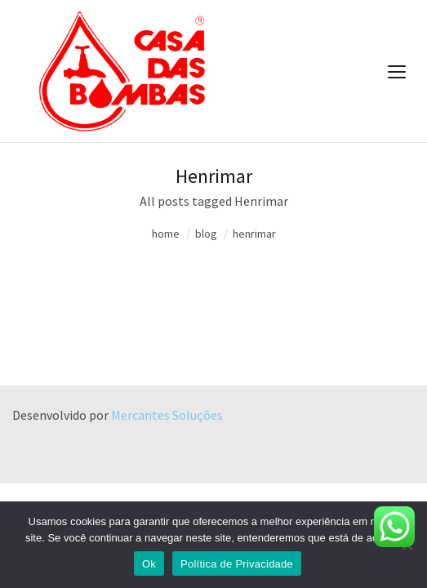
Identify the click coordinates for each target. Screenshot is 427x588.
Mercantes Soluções (167, 415)
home (166, 233)
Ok (149, 564)
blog (206, 233)
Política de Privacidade (236, 564)
